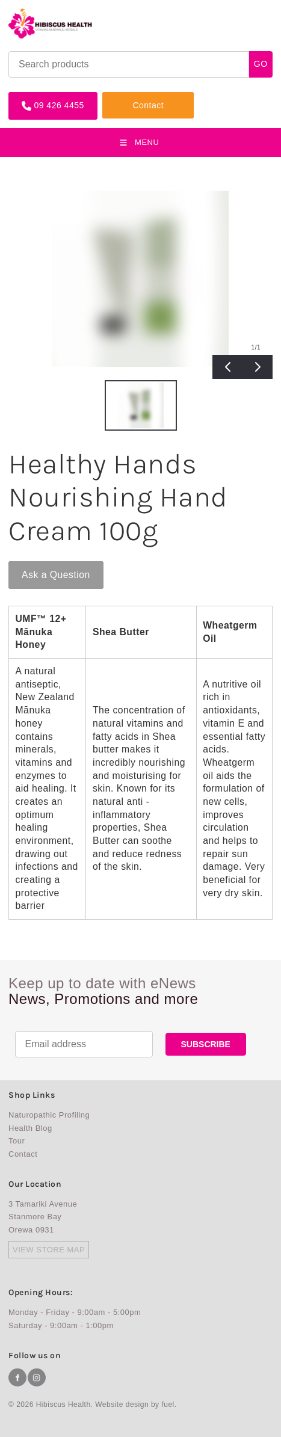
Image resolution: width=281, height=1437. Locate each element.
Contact (118, 96)
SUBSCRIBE (205, 1044)
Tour (16, 1140)
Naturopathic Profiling (49, 1114)
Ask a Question (42, 566)
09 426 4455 (33, 96)
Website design (122, 1404)
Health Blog (30, 1128)
